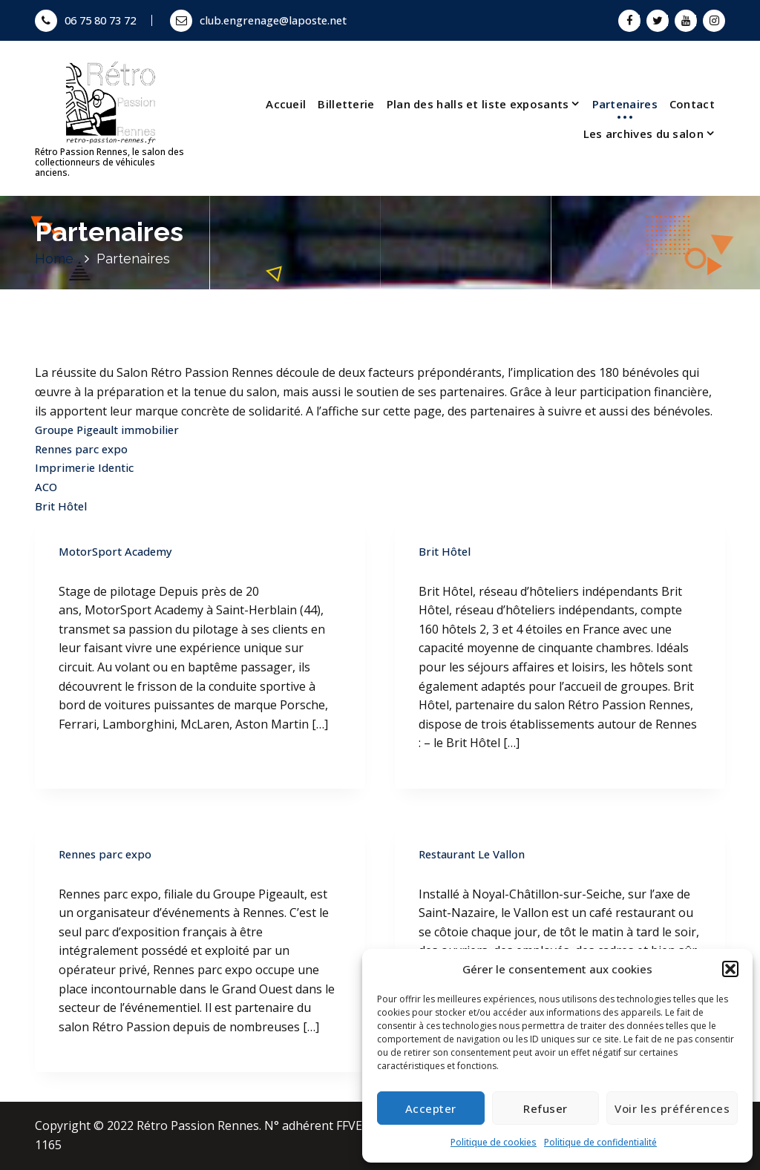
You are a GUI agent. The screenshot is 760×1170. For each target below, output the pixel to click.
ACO (46, 486)
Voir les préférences (672, 1108)
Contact (692, 103)
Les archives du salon (643, 133)
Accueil (286, 103)
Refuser (545, 1108)
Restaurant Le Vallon (472, 854)
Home (54, 258)
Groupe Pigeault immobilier (107, 429)
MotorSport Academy (115, 551)
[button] (730, 969)
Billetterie (346, 103)
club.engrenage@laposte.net (258, 20)
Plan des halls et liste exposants (478, 103)
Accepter (430, 1108)
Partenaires (625, 103)
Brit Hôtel (61, 506)
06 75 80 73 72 (85, 20)
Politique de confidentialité (600, 1142)
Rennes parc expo (81, 448)
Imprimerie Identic (84, 467)
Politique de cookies (494, 1142)
